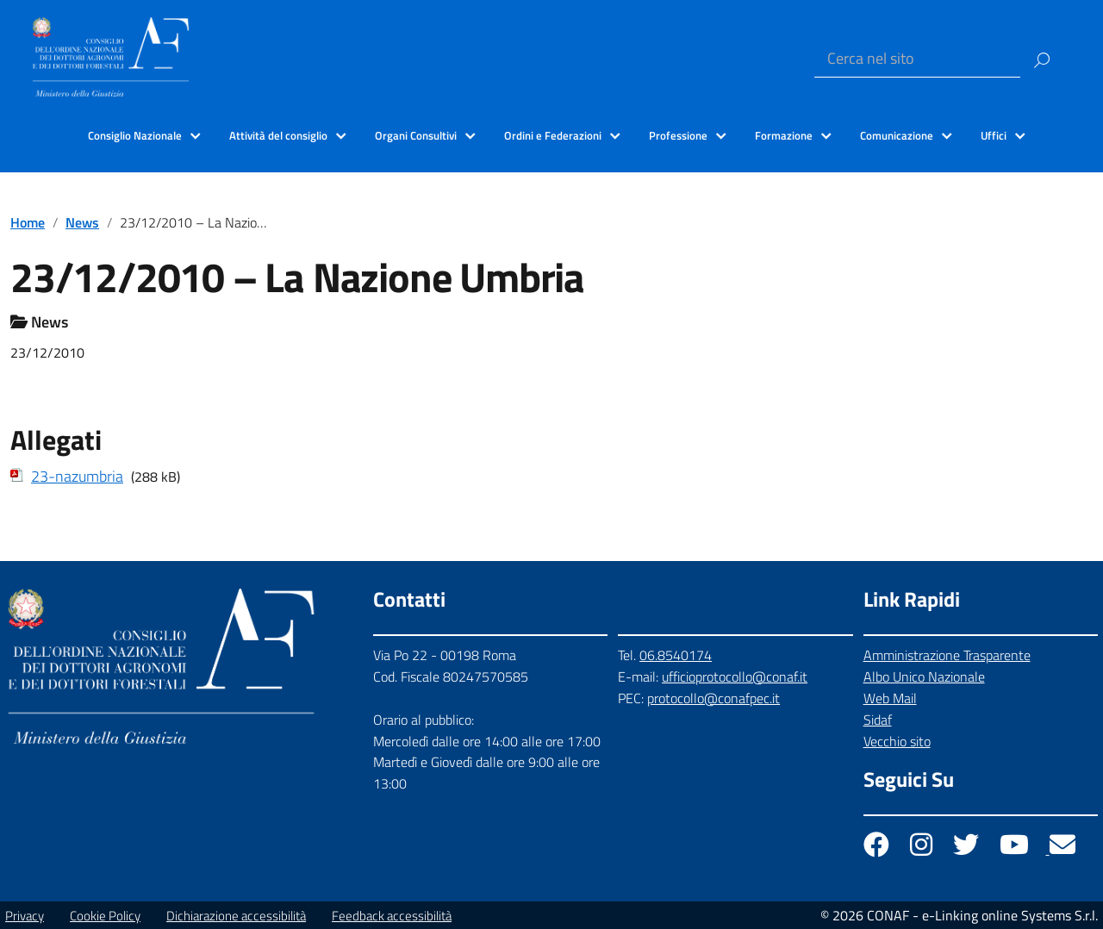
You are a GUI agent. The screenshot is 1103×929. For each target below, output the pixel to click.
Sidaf (877, 719)
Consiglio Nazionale (135, 135)
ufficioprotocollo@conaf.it (734, 676)
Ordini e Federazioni (552, 135)
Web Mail (890, 698)
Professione (678, 135)
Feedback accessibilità (392, 916)
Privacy (24, 916)
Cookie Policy (105, 916)
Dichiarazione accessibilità (236, 916)
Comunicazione (896, 135)
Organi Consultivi (416, 135)
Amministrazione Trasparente (947, 655)
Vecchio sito (897, 741)
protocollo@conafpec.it (713, 698)
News (82, 222)
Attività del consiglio (278, 135)
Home (27, 222)
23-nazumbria (77, 476)
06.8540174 (675, 655)
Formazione (784, 135)
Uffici (993, 135)
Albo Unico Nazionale (924, 676)
